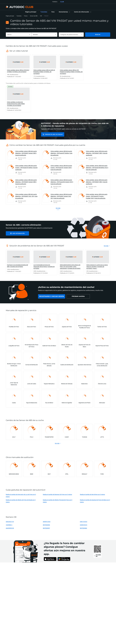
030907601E (83, 525)
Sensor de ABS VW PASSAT (54, 134)
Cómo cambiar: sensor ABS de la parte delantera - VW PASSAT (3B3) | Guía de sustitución (96, 153)
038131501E (83, 521)
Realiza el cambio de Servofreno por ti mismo (92, 494)
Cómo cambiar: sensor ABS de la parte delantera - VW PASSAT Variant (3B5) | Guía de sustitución (26, 153)
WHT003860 (83, 528)
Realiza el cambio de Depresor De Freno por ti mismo (57, 494)
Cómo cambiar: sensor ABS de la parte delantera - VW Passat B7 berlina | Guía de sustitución (61, 153)
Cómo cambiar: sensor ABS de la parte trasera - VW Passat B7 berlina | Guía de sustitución (26, 167)
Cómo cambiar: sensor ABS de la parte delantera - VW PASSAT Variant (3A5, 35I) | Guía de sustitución (61, 196)
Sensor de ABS (34, 16)
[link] (31, 12)
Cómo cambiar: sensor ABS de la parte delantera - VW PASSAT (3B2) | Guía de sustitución (96, 182)
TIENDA (54, 2)
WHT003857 (46, 528)
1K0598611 (9, 525)
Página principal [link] (10, 16)
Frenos (25, 16)
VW (41, 16)
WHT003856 (46, 525)
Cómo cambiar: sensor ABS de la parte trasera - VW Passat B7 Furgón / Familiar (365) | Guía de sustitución (96, 196)
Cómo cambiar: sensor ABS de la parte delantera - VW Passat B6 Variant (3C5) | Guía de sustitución (62, 182)
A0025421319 (10, 521)
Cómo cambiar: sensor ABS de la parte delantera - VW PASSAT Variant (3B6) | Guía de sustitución (26, 182)
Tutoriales (18, 16)
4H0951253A (46, 521)
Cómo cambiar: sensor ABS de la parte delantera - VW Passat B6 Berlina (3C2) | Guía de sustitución (97, 167)
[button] (64, 12)
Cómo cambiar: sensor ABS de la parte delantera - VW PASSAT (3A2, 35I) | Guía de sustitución (26, 196)
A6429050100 (10, 528)
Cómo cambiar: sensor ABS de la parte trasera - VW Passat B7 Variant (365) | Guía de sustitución (61, 167)
